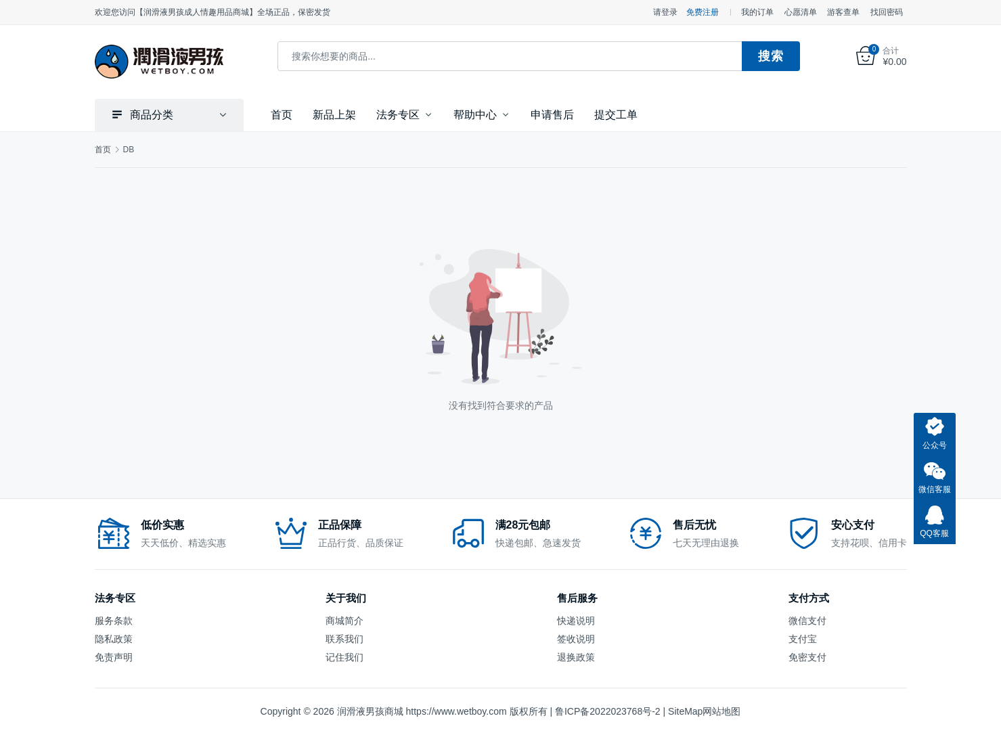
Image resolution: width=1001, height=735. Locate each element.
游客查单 (843, 12)
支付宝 (802, 638)
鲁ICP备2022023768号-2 (608, 711)
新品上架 (334, 114)
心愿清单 (800, 12)
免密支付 (807, 656)
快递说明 (576, 620)
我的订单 (757, 12)
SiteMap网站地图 (704, 711)
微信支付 (807, 620)
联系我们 (344, 638)
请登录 (665, 12)
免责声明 (114, 656)
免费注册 (702, 12)
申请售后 (552, 114)
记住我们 (344, 656)
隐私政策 (114, 638)
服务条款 (114, 620)
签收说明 (576, 638)
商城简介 (344, 620)
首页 (281, 114)
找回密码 (886, 12)
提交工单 (616, 114)
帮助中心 (475, 114)
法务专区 (398, 114)
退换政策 (576, 656)
